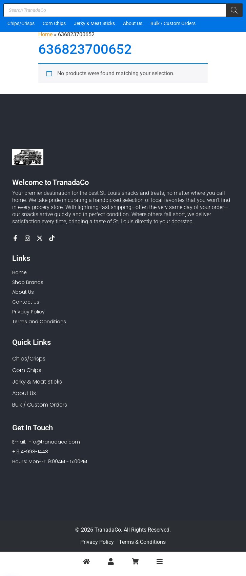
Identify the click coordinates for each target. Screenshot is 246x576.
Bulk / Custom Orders (173, 23)
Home (45, 34)
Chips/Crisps (21, 23)
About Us (132, 23)
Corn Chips (54, 23)
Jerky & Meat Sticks (94, 23)
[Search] (234, 10)
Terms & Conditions (142, 542)
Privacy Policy (97, 542)
